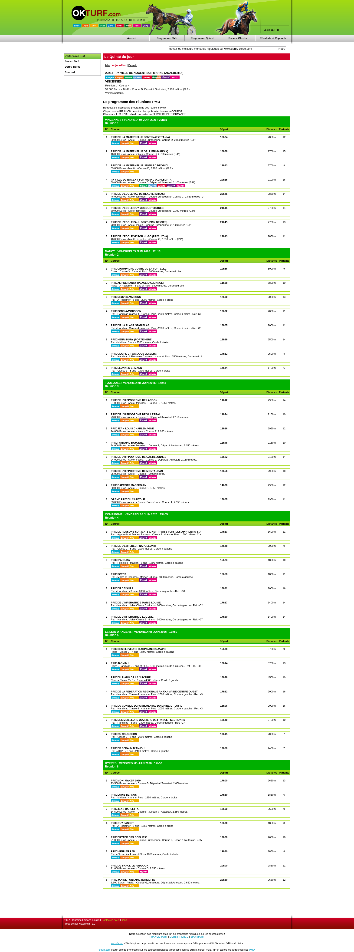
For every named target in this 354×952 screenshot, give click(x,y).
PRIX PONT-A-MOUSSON (126, 311)
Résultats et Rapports (273, 38)
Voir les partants (114, 93)
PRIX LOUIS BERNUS (124, 794)
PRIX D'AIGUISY (121, 560)
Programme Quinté (202, 38)
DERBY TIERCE (179, 936)
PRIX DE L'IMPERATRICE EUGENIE (132, 616)
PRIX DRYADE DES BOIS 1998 (129, 837)
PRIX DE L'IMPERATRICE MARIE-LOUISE (136, 602)
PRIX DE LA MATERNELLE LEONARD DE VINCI (139, 165)
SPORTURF (197, 936)
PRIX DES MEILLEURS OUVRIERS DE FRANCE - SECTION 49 (148, 719)
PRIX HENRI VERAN (123, 851)
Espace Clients (238, 38)
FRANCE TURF (158, 936)
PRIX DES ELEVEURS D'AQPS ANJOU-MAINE (138, 649)
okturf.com (117, 943)
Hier (107, 65)
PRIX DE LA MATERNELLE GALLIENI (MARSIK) (139, 151)
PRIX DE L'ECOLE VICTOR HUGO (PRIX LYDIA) (139, 236)
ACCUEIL (272, 30)
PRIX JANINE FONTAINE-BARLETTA (133, 879)
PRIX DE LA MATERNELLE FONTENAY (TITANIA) (140, 137)
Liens (124, 920)
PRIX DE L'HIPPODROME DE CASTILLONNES (138, 456)
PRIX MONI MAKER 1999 (126, 780)
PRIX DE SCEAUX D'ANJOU (127, 748)
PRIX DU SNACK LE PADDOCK (129, 865)
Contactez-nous (110, 920)
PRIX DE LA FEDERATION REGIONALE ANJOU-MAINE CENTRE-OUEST (154, 691)
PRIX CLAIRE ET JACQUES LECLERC (134, 353)
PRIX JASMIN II (120, 663)
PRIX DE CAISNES (122, 588)
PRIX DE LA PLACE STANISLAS (130, 325)
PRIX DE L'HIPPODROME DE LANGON (134, 400)
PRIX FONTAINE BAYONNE (127, 442)
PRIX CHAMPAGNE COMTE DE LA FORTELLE (139, 268)
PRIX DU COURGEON (124, 734)
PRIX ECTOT (118, 574)
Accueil (131, 38)
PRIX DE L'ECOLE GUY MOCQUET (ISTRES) (137, 208)
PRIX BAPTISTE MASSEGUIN (128, 485)
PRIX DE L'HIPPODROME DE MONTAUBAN (137, 471)
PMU (252, 949)
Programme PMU (167, 38)
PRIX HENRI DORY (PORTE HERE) (131, 339)
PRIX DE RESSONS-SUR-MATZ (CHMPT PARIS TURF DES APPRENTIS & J (156, 531)
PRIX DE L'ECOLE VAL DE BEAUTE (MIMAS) (138, 193)
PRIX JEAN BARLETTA (125, 808)
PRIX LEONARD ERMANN (126, 367)
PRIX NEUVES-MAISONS (126, 297)
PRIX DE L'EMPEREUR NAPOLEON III (133, 545)
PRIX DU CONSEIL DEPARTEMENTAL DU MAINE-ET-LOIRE (146, 705)
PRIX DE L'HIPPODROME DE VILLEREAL (136, 414)
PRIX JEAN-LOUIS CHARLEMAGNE (132, 428)
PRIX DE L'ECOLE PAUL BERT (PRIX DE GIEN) (139, 222)
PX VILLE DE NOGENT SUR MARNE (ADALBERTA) (141, 179)
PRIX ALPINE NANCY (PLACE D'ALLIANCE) (137, 282)
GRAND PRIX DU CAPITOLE (128, 499)
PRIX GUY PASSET (122, 823)
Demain (132, 65)
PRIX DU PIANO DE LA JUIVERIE (131, 677)
